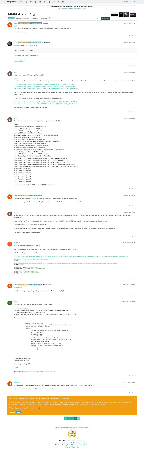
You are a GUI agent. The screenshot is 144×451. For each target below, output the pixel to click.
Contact (67, 447)
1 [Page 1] (68, 418)
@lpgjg (45, 23)
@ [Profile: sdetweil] (17, 45)
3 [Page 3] (75, 418)
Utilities (11, 18)
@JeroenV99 (47, 284)
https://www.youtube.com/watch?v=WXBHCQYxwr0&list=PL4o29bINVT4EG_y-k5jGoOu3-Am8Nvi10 (46, 88)
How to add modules (18, 61)
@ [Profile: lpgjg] (16, 26)
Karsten (85, 443)
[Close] (134, 398)
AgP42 (16, 23)
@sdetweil (46, 42)
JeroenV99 (17, 242)
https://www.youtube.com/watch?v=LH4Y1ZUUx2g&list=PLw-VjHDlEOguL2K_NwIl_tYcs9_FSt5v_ (44, 84)
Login (18, 412)
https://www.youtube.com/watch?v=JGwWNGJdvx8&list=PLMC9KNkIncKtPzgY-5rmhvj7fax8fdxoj (45, 86)
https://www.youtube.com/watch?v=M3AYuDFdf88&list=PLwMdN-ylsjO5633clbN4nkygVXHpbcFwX (45, 104)
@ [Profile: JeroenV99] (18, 287)
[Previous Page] (65, 418)
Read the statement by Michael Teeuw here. (72, 8)
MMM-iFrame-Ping (30, 45)
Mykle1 (16, 42)
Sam (69, 443)
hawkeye (16, 382)
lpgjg (15, 72)
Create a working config (19, 60)
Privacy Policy (75, 447)
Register (12, 412)
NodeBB (70, 445)
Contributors (85, 445)
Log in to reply (105, 18)
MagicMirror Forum (15, 2)
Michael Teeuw (79, 441)
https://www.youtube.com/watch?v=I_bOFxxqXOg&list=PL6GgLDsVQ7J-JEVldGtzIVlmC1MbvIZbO (45, 102)
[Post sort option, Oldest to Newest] (97, 18)
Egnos (15, 301)
